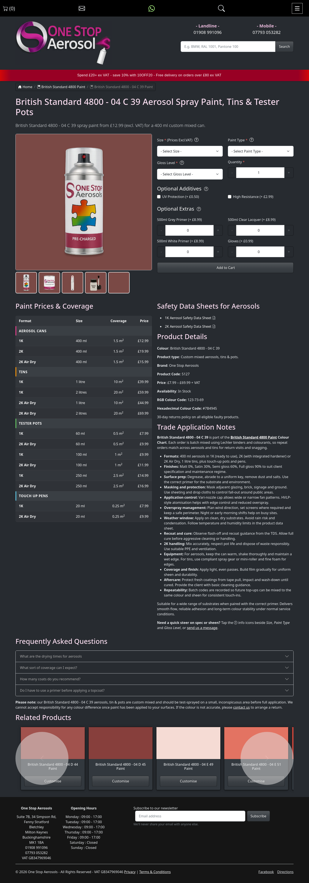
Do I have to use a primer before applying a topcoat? (62, 690)
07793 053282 (267, 32)
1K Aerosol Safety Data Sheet (188, 317)
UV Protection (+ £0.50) (180, 196)
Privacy (129, 871)
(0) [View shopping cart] (9, 8)
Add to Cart (225, 267)
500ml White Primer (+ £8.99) (180, 241)
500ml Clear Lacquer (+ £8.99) (252, 219)
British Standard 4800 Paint (61, 87)
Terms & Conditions (155, 871)
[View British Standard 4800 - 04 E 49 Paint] (188, 751)
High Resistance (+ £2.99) (253, 196)
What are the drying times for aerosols (51, 656)
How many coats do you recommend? (50, 679)
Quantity (236, 162)
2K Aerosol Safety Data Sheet (188, 326)
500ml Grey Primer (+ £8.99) (179, 219)
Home (25, 87)
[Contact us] (82, 8)
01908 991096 (208, 32)
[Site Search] (228, 46)
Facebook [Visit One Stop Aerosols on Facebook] (266, 871)
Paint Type (241, 140)
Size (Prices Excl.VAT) (178, 140)
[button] (26, 282)
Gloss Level (171, 162)
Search (284, 46)
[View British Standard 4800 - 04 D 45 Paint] (121, 751)
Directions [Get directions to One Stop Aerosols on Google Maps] (285, 871)
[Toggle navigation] (297, 8)
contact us (241, 707)
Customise (120, 781)
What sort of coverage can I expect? (48, 667)
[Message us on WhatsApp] (151, 8)
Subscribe (258, 816)
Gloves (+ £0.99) (240, 241)
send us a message (202, 627)
